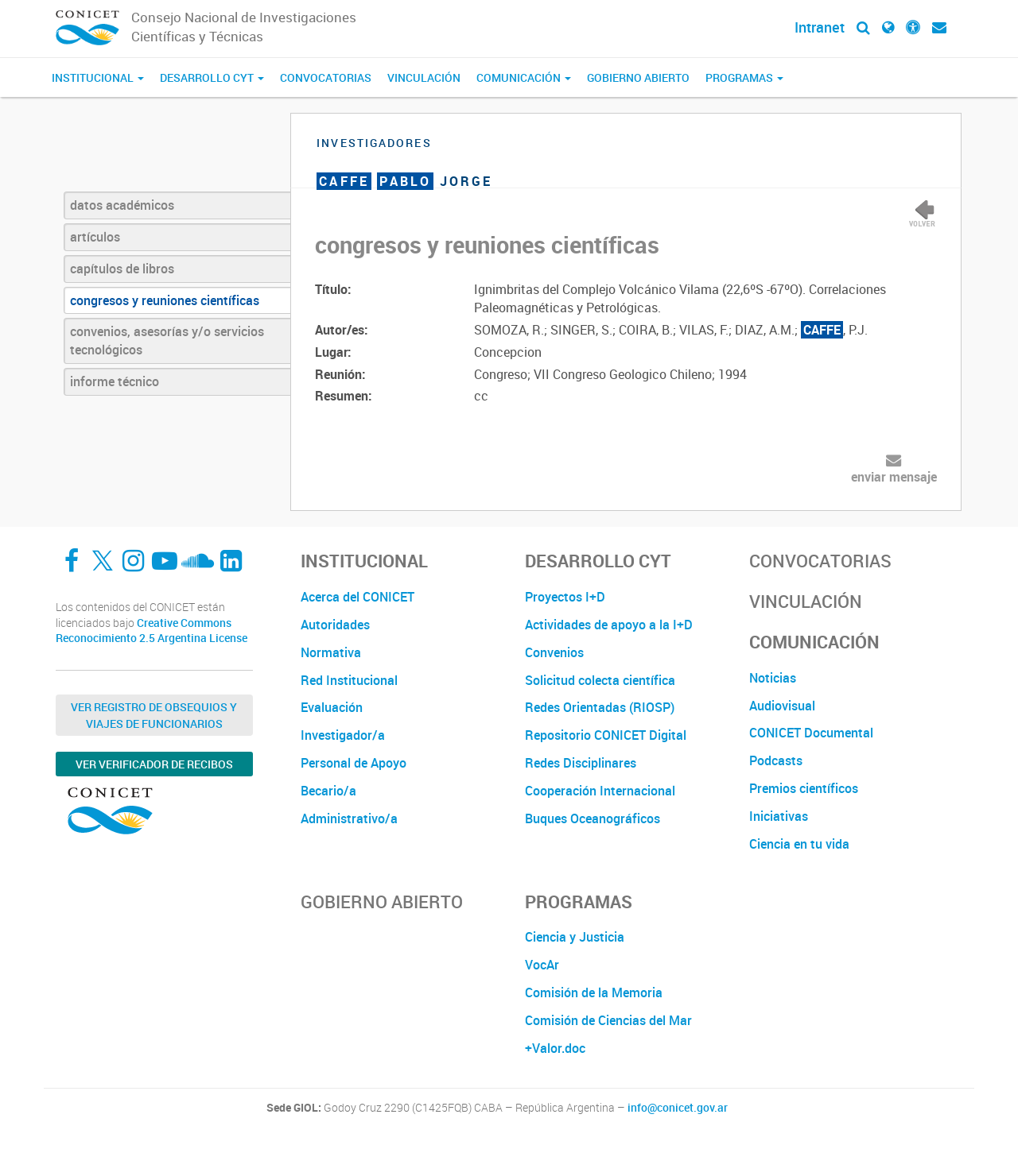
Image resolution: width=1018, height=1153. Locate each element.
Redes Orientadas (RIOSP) (599, 707)
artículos (95, 237)
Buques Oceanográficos (592, 818)
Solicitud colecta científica (600, 680)
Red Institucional (349, 680)
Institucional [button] (98, 77)
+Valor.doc (555, 1048)
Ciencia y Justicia (574, 937)
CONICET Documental (811, 732)
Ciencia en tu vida (799, 844)
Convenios (554, 652)
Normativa (331, 652)
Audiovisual (782, 705)
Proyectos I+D (565, 597)
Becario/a (328, 790)
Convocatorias (325, 77)
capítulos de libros (122, 268)
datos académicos (122, 205)
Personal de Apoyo (353, 763)
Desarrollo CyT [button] (212, 77)
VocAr (542, 964)
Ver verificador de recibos (154, 764)
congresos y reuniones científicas (164, 300)
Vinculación (423, 77)
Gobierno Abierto (638, 77)
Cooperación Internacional (600, 790)
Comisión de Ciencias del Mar (608, 1020)
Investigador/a (343, 735)
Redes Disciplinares (580, 763)
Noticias (772, 678)
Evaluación (332, 707)
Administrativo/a (349, 818)
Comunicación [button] (523, 77)
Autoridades (335, 624)
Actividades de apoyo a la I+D (609, 624)
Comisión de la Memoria (593, 992)
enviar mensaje (894, 477)
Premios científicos (803, 788)
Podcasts (775, 760)
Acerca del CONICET (357, 597)
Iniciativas (778, 816)
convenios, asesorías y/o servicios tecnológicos (167, 340)
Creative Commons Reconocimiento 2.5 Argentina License (151, 630)
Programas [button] (744, 77)
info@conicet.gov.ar (678, 1108)
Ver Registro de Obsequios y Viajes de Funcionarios (154, 715)
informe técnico (114, 381)
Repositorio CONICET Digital (605, 735)
